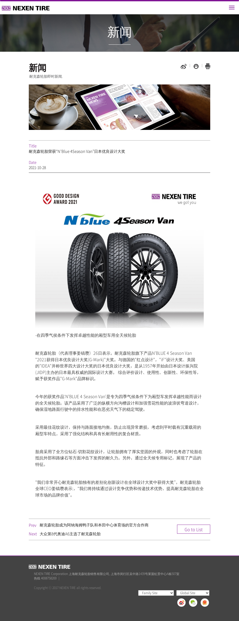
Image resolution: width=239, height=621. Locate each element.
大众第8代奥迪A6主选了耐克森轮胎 (70, 534)
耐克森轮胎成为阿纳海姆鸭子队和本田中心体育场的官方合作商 (94, 525)
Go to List (194, 529)
